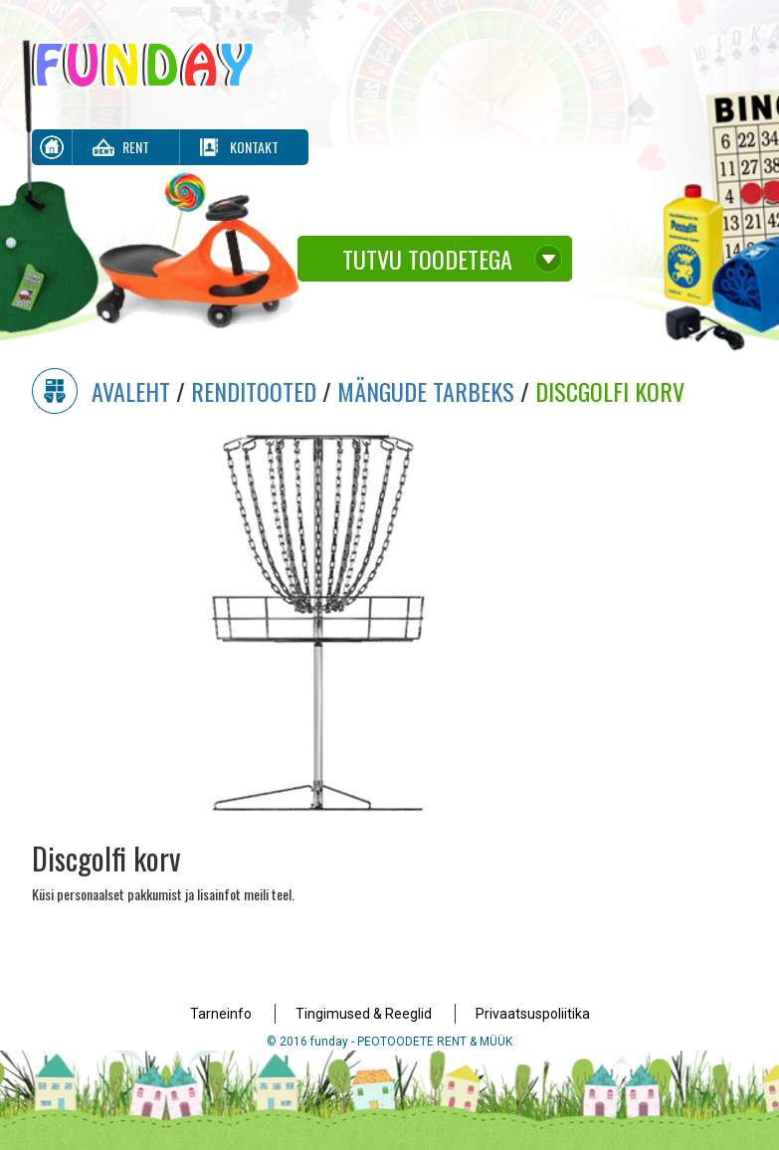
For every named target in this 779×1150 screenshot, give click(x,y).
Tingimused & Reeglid (363, 1014)
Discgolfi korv (609, 391)
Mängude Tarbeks (425, 391)
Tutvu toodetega (427, 259)
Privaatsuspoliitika (533, 1014)
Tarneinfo (221, 1014)
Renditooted (253, 391)
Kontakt (254, 146)
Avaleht (131, 391)
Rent (135, 146)
